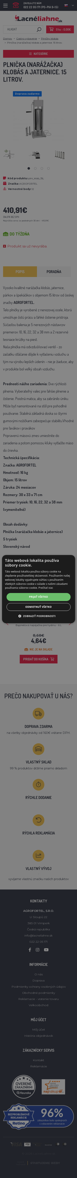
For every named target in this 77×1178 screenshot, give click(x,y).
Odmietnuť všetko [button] (38, 607)
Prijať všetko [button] (38, 597)
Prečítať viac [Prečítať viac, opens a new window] (45, 588)
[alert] (38, 589)
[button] (38, 616)
